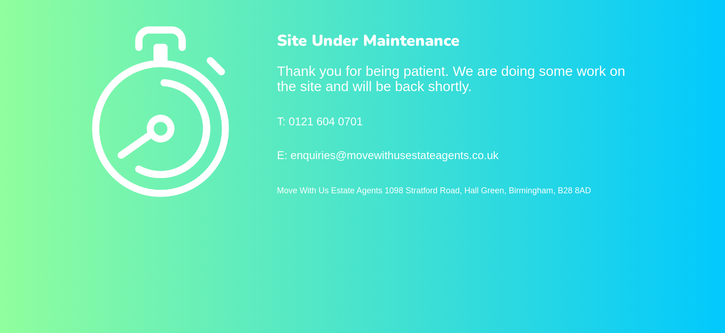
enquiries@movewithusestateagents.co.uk (394, 155)
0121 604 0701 (325, 121)
